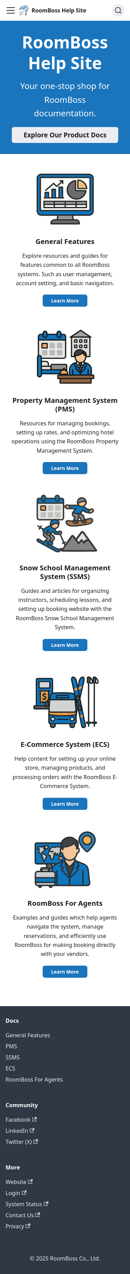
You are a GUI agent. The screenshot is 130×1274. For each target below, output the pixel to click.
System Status (27, 1204)
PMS (11, 1046)
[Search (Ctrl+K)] (118, 10)
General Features (28, 1035)
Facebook (21, 1119)
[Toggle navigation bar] (11, 10)
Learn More (65, 300)
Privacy (18, 1226)
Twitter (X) (22, 1142)
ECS (10, 1068)
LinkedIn (20, 1131)
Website (19, 1182)
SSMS (13, 1057)
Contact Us (23, 1215)
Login (16, 1193)
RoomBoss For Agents (34, 1079)
